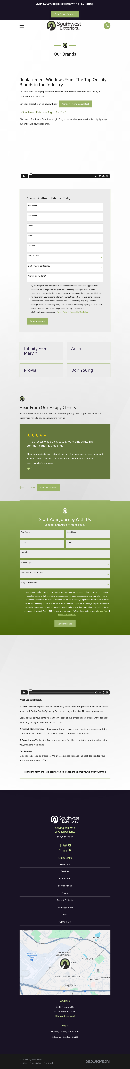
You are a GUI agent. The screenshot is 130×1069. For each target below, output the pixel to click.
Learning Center (65, 907)
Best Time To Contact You (39, 266)
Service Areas (65, 885)
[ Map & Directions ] (65, 1015)
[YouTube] (69, 845)
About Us (65, 863)
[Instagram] (65, 845)
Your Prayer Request (65, 14)
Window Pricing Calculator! (75, 103)
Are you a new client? (37, 276)
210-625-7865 (65, 837)
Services (65, 871)
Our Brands (65, 878)
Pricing (65, 892)
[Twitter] (60, 850)
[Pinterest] (69, 850)
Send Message (37, 320)
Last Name (32, 215)
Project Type (33, 256)
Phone (30, 225)
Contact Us (65, 921)
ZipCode (31, 246)
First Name (32, 205)
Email (30, 235)
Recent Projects (65, 900)
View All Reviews (48, 487)
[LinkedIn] (65, 850)
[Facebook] (60, 845)
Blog (65, 914)
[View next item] (32, 487)
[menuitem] (23, 1063)
